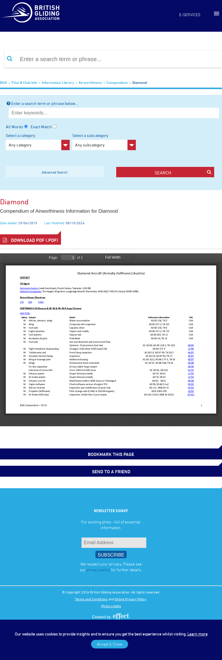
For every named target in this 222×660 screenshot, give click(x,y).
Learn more (197, 633)
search (183, 172)
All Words (14, 126)
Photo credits (111, 606)
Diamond (139, 82)
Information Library (58, 82)
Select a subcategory (104, 141)
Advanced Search (55, 172)
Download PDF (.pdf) (30, 240)
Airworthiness (90, 82)
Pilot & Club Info (24, 82)
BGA (3, 82)
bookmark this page (111, 454)
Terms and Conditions (91, 599)
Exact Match (41, 126)
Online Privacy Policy (130, 599)
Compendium (117, 82)
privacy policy (98, 569)
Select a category (38, 141)
